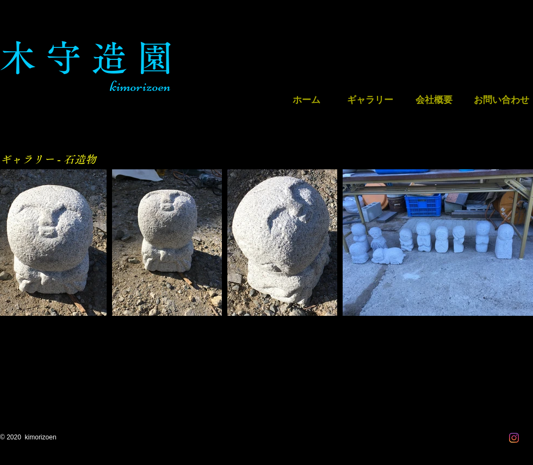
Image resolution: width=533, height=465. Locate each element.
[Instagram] (514, 438)
